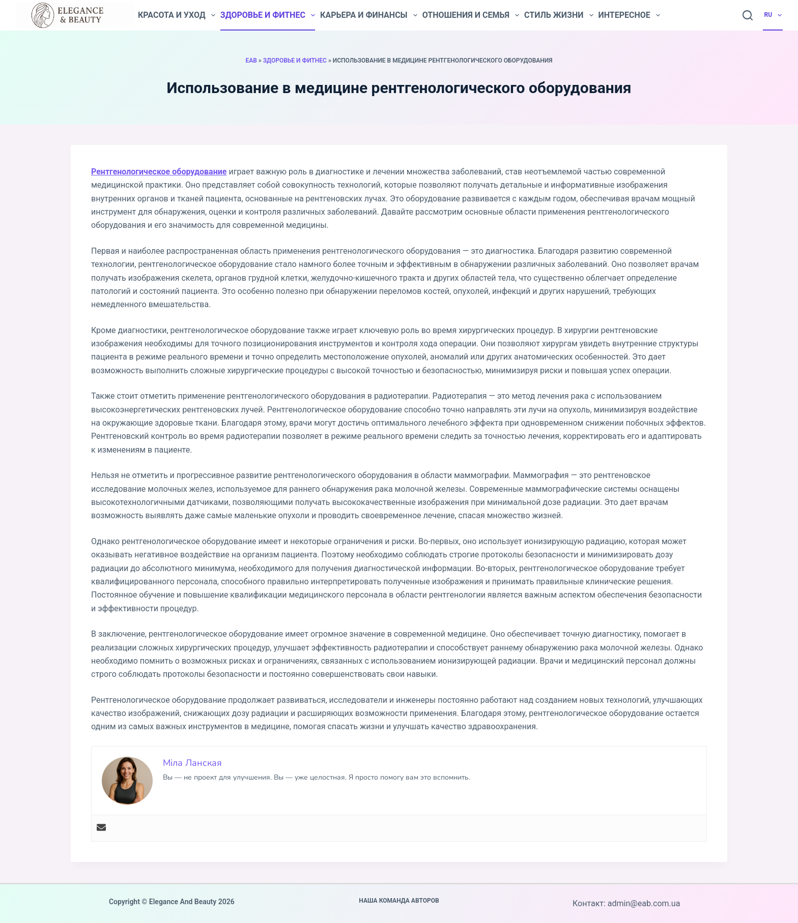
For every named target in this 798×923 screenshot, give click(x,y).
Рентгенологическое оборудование (158, 171)
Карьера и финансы (368, 15)
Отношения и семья (470, 15)
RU (773, 15)
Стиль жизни (558, 15)
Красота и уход (176, 15)
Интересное (629, 15)
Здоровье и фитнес (267, 15)
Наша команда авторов (399, 900)
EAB (250, 60)
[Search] (748, 15)
